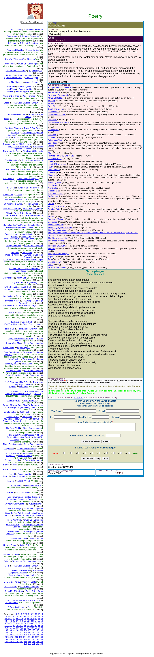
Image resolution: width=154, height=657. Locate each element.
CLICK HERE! (78, 398)
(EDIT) (55, 23)
